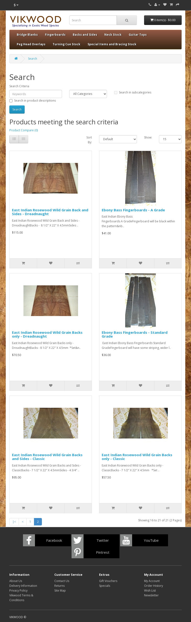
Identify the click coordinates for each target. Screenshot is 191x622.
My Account (152, 581)
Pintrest (102, 552)
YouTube (151, 540)
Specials (104, 586)
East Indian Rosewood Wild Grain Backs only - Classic (137, 456)
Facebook (54, 540)
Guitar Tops (138, 35)
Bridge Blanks (27, 35)
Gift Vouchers (108, 581)
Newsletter (151, 595)
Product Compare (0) (23, 130)
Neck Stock (113, 35)
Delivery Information (23, 586)
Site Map (60, 590)
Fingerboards (55, 35)
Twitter (102, 540)
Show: (148, 137)
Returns (59, 586)
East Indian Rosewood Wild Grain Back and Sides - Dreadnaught (50, 211)
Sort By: (89, 139)
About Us (15, 581)
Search (32, 59)
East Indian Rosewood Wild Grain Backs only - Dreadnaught (47, 334)
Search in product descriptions (32, 100)
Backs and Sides (85, 35)
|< (14, 522)
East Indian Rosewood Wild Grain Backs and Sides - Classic (47, 456)
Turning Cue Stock (66, 44)
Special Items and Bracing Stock (112, 44)
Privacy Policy (18, 590)
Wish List (150, 590)
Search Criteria (19, 86)
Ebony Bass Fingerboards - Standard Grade (135, 334)
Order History (153, 586)
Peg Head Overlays (31, 44)
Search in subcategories (132, 92)
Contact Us (61, 581)
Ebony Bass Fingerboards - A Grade (133, 209)
